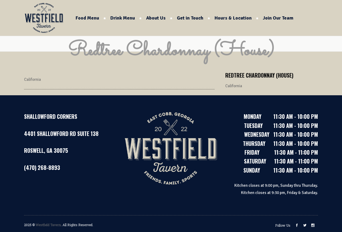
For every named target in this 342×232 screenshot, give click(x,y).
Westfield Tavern (48, 225)
